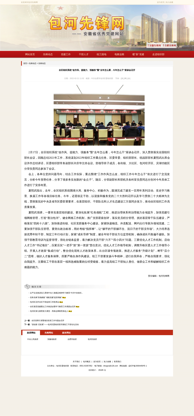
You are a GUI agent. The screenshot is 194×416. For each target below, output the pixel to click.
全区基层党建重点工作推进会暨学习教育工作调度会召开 (52, 307)
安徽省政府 (52, 339)
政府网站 (31, 332)
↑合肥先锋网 (173, 45)
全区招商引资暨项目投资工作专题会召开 (48, 320)
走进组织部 (158, 54)
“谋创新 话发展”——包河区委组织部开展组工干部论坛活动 (55, 324)
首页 (25, 63)
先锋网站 (49, 332)
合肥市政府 (72, 339)
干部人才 (84, 54)
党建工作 (66, 54)
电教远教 (119, 54)
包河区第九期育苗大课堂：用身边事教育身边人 (49, 311)
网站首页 (30, 54)
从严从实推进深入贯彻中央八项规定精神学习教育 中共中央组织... (56, 293)
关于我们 (76, 362)
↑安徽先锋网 (158, 45)
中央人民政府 (32, 339)
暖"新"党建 (138, 54)
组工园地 (101, 54)
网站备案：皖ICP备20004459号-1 (133, 366)
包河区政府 (92, 339)
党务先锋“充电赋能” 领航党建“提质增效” (46, 297)
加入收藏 (169, 2)
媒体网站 (66, 332)
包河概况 (86, 362)
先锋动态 (48, 54)
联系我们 (117, 362)
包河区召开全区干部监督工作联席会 (44, 302)
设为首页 (160, 2)
